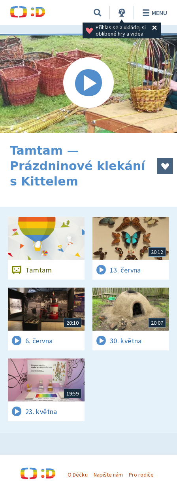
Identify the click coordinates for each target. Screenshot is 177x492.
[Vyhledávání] (97, 12)
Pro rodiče (141, 474)
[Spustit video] (88, 83)
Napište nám (108, 474)
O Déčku (77, 474)
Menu (153, 13)
